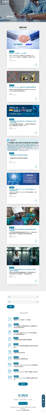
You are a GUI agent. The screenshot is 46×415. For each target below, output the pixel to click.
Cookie (30, 399)
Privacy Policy (23, 399)
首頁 (8, 13)
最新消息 (13, 13)
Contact (16, 399)
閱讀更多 (23, 384)
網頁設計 (27, 410)
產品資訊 (11, 85)
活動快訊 (11, 51)
